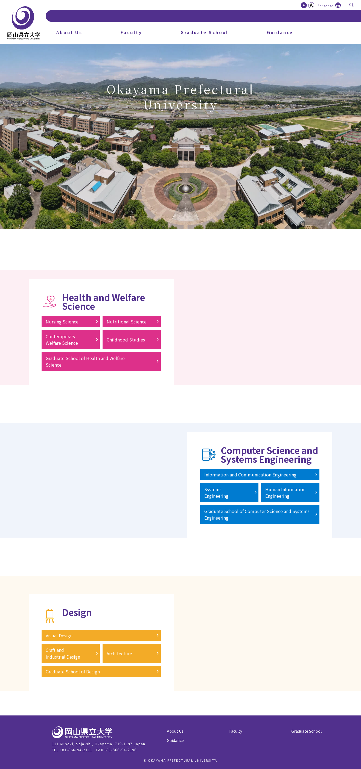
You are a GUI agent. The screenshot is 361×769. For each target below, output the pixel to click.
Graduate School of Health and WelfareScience (85, 361)
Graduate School (204, 32)
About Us (69, 32)
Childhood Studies (126, 339)
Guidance (280, 32)
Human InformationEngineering (285, 492)
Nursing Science (62, 321)
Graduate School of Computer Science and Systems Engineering (257, 514)
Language (326, 5)
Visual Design (59, 635)
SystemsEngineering (216, 492)
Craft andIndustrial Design (63, 653)
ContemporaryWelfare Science (62, 339)
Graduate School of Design (73, 671)
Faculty (131, 32)
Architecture (119, 653)
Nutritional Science (127, 321)
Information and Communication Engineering (250, 474)
